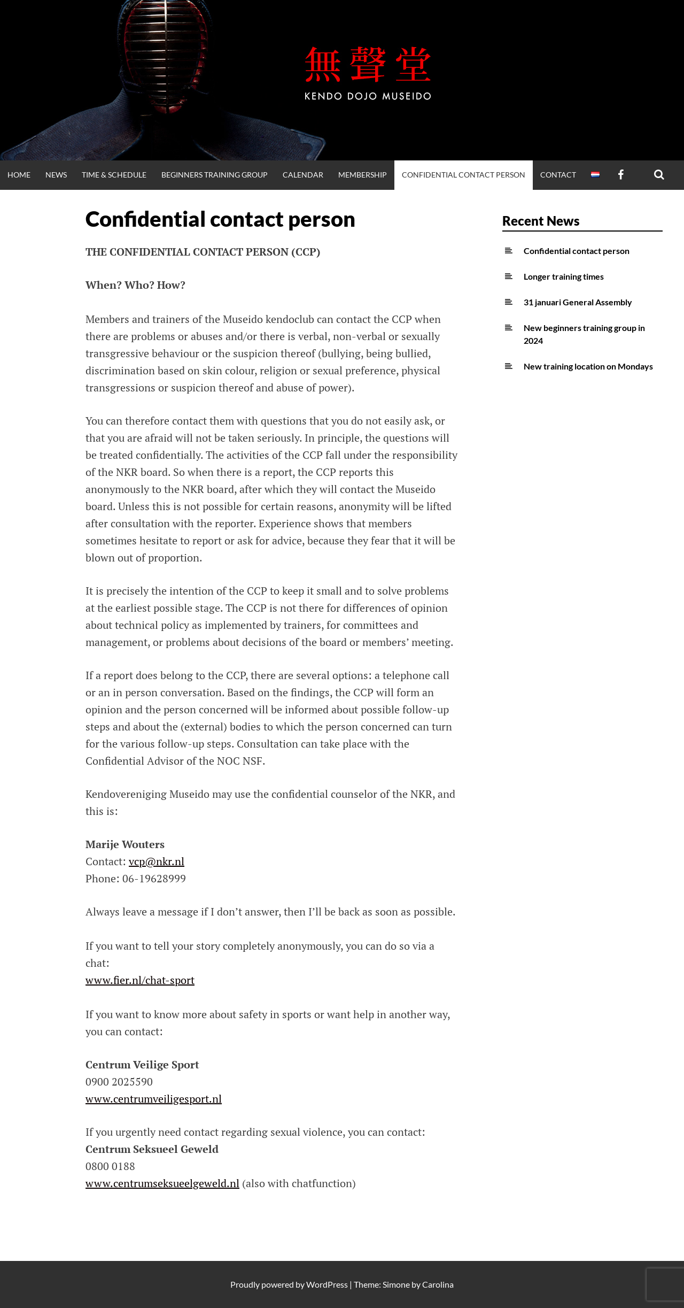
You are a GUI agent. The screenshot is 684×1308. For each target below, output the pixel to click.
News (56, 174)
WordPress (327, 1284)
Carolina (438, 1284)
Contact (558, 174)
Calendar (303, 174)
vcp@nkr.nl (156, 861)
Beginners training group (214, 174)
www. (99, 980)
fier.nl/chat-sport (154, 980)
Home (18, 174)
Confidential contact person (463, 174)
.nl (233, 1183)
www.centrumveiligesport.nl (154, 1098)
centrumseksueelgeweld (170, 1183)
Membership (362, 174)
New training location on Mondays (588, 366)
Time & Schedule (114, 174)
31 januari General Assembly (578, 302)
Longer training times (564, 276)
